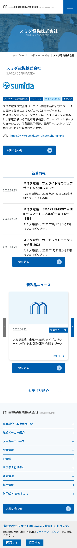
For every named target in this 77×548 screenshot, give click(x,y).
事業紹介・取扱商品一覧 (38, 424)
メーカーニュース (13, 441)
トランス (68, 99)
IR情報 (38, 458)
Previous (4, 327)
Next (72, 327)
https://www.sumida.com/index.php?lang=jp (37, 135)
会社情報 (38, 450)
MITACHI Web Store (15, 493)
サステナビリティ (38, 467)
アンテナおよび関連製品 (16, 99)
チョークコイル (52, 99)
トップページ (20, 55)
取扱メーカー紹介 (40, 55)
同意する (12, 543)
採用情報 (8, 485)
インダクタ (36, 99)
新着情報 (8, 476)
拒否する (34, 543)
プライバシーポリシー (48, 531)
